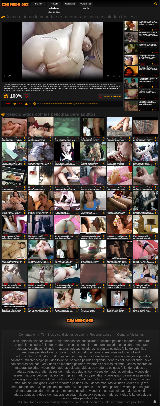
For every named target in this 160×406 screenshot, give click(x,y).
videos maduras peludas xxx (68, 383)
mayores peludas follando (94, 356)
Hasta (155, 401)
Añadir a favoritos (112, 96)
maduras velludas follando (123, 352)
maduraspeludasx (62, 356)
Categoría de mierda (85, 6)
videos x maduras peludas (107, 390)
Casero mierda (46, 103)
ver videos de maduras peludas (63, 364)
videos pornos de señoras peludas (97, 387)
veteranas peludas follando (105, 364)
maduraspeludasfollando (31, 356)
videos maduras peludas (75, 379)
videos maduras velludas (107, 383)
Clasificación (69, 4)
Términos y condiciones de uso (62, 334)
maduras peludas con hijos (73, 344)
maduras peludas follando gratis (44, 352)
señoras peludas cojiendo (88, 360)
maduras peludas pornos (86, 352)
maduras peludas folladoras (75, 348)
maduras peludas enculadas (89, 103)
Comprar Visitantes (130, 334)
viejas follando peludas (136, 394)
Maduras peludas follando (15, 4)
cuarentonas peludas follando (78, 341)
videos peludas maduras (54, 387)
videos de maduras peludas (60, 367)
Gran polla (66, 103)
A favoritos (155, 3)
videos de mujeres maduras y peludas (76, 375)
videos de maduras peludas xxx (70, 371)
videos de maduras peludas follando (107, 367)
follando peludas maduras (118, 341)
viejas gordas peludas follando (82, 398)
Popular (38, 4)
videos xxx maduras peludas (56, 394)
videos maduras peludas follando (117, 379)
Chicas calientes (56, 103)
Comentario (27, 334)
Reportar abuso (100, 334)
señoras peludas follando (125, 360)
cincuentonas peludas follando (34, 341)
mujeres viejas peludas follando (46, 360)
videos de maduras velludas (113, 371)
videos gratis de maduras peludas (127, 375)
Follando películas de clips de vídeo (54, 8)
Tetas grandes (75, 103)
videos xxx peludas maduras (98, 394)
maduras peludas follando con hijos (121, 348)
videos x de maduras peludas (66, 390)
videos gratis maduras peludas (34, 379)
